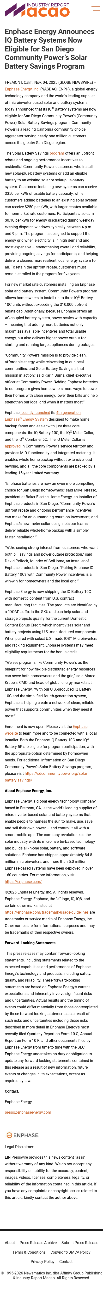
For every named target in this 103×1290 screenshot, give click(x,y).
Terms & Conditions (29, 1252)
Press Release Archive (38, 1242)
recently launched (35, 412)
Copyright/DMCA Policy (70, 1252)
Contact (66, 1261)
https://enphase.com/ (23, 881)
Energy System (35, 419)
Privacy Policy (43, 1261)
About (10, 1242)
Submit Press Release (79, 1242)
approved (13, 446)
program (57, 153)
